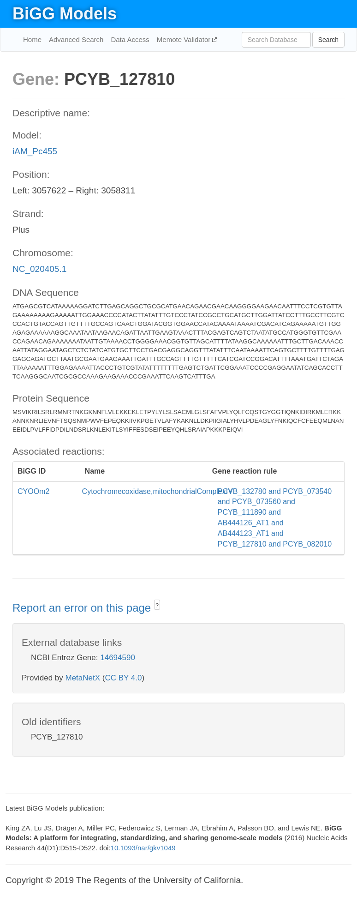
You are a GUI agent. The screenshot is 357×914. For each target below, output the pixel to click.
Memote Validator (185, 39)
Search (328, 39)
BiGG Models (64, 13)
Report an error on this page (83, 607)
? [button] (157, 605)
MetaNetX (83, 677)
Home (32, 39)
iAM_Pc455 (34, 151)
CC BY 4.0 (123, 677)
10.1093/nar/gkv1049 (143, 848)
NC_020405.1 (39, 269)
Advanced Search (76, 39)
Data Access (130, 39)
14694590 (117, 657)
